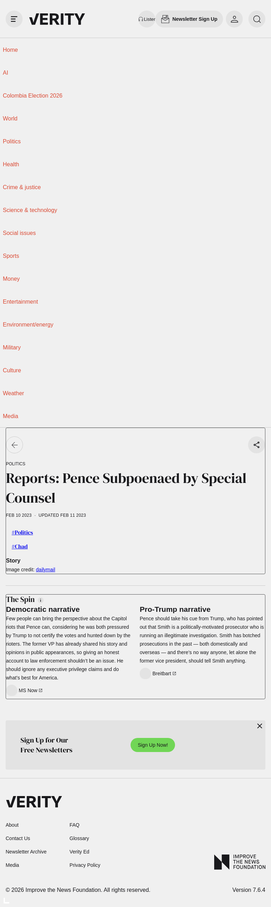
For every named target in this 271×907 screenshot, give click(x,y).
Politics (12, 141)
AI (5, 73)
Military (12, 347)
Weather (13, 393)
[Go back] (14, 444)
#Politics (22, 532)
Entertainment (20, 302)
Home (10, 50)
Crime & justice (22, 187)
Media (10, 416)
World (10, 119)
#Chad (20, 546)
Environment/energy (28, 325)
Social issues (19, 233)
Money (11, 279)
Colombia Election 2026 (32, 96)
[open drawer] (14, 19)
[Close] (259, 726)
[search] (256, 19)
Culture (12, 370)
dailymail (45, 569)
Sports (11, 256)
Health (11, 164)
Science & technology (30, 210)
